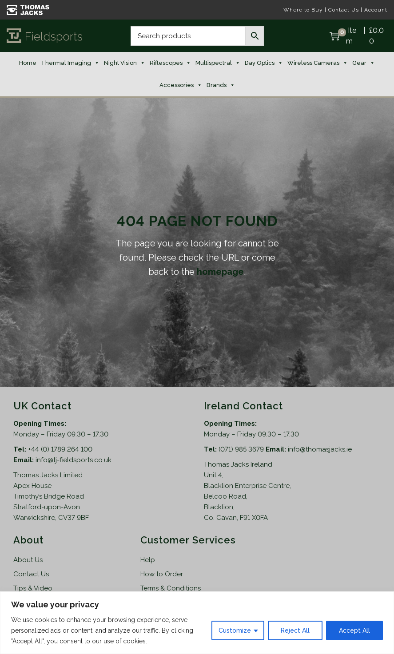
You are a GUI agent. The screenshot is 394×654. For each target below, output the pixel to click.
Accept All (354, 630)
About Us (28, 560)
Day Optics (264, 63)
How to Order (161, 574)
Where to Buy (303, 10)
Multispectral (217, 63)
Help (147, 560)
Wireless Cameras (317, 63)
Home (27, 62)
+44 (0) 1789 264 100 (60, 449)
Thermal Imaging (70, 63)
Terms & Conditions (170, 588)
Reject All (295, 630)
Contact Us (343, 10)
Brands (221, 85)
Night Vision (124, 63)
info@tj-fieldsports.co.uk (73, 460)
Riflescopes (170, 63)
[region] (197, 622)
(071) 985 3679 (242, 449)
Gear (363, 63)
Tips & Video (32, 588)
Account (375, 10)
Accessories (180, 85)
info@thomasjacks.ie (320, 449)
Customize (235, 630)
